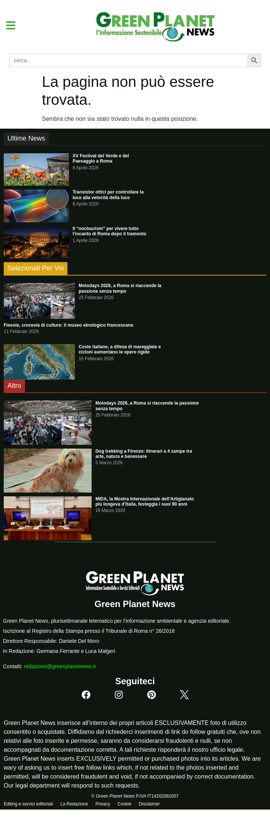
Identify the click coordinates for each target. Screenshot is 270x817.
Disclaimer (149, 804)
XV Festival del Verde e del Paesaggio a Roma (101, 158)
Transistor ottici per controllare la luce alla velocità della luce (108, 194)
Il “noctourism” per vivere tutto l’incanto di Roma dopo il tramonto (109, 231)
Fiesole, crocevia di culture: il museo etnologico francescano (68, 325)
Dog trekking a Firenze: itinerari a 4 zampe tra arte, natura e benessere (143, 454)
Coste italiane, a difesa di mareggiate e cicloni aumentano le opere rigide (120, 349)
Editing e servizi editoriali (28, 804)
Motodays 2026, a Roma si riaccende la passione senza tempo (120, 288)
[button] (8, 25)
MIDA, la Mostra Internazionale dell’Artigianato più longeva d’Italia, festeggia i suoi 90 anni (144, 501)
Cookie (124, 804)
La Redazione (74, 804)
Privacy (102, 804)
